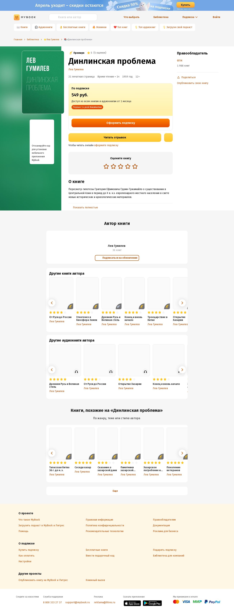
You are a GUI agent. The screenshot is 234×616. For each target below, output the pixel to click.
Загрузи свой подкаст (179, 27)
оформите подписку (106, 145)
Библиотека (160, 17)
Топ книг (122, 27)
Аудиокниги (45, 27)
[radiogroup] (120, 166)
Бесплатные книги (74, 27)
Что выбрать (131, 17)
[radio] (106, 166)
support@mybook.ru (77, 602)
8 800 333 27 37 (52, 602)
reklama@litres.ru (104, 602)
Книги (23, 27)
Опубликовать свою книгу (192, 83)
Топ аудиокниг (147, 27)
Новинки (101, 27)
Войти (216, 17)
